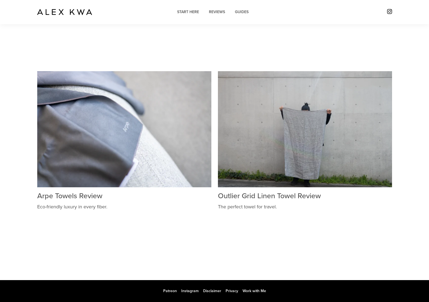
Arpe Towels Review (69, 195)
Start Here (188, 12)
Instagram (190, 291)
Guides (242, 12)
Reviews (217, 12)
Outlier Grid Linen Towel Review (269, 195)
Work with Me (254, 291)
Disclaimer (212, 291)
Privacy (232, 291)
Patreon (170, 291)
